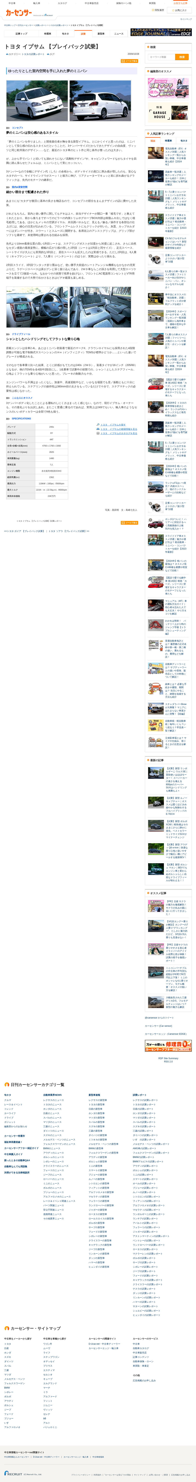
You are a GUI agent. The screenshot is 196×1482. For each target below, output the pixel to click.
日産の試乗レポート (143, 1109)
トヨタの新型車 (97, 1104)
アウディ (8, 1401)
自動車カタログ (141, 1348)
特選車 (47, 33)
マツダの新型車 (97, 1117)
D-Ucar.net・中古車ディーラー (104, 1344)
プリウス (47, 1366)
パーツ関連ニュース (53, 1205)
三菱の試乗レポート (143, 1131)
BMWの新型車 (96, 1148)
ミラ (45, 1392)
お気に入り (181, 10)
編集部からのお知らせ (15, 1126)
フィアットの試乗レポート (146, 1201)
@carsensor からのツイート (159, 1017)
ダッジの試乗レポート (144, 1293)
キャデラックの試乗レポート (148, 1280)
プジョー (8, 1418)
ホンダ (7, 1352)
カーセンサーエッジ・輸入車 (103, 1348)
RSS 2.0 (168, 1061)
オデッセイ (49, 1361)
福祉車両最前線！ (13, 1142)
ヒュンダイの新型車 (99, 1267)
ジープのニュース (52, 1174)
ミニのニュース (51, 1183)
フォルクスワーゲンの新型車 (103, 1152)
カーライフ (10, 1113)
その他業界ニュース (53, 1218)
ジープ (7, 1409)
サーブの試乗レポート (144, 1262)
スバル (7, 1366)
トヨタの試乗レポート (58, 25)
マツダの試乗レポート (144, 1117)
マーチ (46, 1387)
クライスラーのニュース (56, 1166)
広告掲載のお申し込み (144, 1380)
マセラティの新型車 (99, 1196)
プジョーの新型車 (98, 1174)
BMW (7, 1387)
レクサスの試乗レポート (145, 1100)
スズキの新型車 (97, 1126)
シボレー (8, 1392)
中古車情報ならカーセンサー (16, 1457)
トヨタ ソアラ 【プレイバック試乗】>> (68, 531)
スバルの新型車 (97, 1122)
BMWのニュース (51, 1148)
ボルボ (7, 1396)
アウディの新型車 (98, 1157)
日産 (6, 1348)
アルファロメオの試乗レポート (149, 1205)
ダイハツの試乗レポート (145, 1135)
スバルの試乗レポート (144, 1122)
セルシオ (47, 1374)
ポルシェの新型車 (98, 1161)
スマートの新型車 (98, 1170)
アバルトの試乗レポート (145, 1223)
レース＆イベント (13, 1104)
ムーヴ (46, 1348)
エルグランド (50, 1383)
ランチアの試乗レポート (145, 1218)
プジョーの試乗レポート (145, 1188)
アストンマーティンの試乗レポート (151, 1236)
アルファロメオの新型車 (101, 1192)
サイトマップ (186, 19)
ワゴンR (47, 1344)
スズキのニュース (52, 1135)
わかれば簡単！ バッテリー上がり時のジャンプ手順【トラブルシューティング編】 (175, 627)
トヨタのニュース (52, 1104)
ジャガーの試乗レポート (145, 1231)
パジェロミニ (50, 1427)
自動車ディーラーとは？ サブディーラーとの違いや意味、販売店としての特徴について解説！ (175, 670)
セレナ (46, 1414)
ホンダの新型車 (97, 1113)
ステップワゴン (51, 1357)
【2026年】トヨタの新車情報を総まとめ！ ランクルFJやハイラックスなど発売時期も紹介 (176, 409)
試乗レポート (41, 25)
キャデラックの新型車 (100, 1245)
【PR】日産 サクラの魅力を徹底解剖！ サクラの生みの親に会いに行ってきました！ (176, 908)
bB (44, 1418)
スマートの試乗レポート (145, 1179)
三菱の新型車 (95, 1131)
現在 (153, 141)
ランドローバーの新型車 (101, 1205)
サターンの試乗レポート (145, 1306)
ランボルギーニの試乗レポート (149, 1214)
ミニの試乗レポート (143, 1174)
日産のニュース (51, 1113)
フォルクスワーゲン (14, 1383)
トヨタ (7, 1344)
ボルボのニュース (52, 1188)
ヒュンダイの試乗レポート (146, 1315)
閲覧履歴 (159, 10)
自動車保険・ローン (143, 1361)
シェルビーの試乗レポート (146, 1310)
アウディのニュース (53, 1152)
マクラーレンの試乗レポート (148, 1253)
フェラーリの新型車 (99, 1201)
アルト (46, 1423)
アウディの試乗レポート (145, 1166)
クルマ (7, 1100)
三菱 (6, 1370)
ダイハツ (8, 1361)
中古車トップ (10, 25)
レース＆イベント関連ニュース (59, 1201)
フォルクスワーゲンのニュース (59, 1144)
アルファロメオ (12, 1427)
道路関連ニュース (52, 1214)
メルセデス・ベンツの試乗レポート (151, 1144)
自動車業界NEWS (52, 1095)
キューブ (47, 1379)
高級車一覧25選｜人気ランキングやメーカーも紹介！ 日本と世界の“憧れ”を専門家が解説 (176, 178)
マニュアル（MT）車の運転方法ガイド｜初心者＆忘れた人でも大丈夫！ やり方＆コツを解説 (176, 607)
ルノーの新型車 (97, 1179)
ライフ (46, 1352)
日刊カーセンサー (25, 25)
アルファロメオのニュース (57, 1196)
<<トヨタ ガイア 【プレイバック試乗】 (24, 531)
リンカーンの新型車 (99, 1253)
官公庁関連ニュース (53, 1209)
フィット (47, 1401)
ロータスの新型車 (98, 1214)
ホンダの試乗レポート (144, 1113)
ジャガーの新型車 (98, 1209)
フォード (8, 1414)
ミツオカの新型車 (98, 1139)
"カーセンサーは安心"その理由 (118, 1475)
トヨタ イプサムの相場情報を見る (118, 429)
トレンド (8, 1109)
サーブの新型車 (97, 1227)
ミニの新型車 (95, 1166)
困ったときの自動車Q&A (17, 1160)
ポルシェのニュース (53, 1157)
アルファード (50, 1396)
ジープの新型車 (97, 1249)
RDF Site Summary (168, 1058)
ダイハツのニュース (53, 1131)
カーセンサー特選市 (14, 1136)
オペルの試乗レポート (144, 1183)
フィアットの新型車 (99, 1188)
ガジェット (10, 1122)
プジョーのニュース (53, 1192)
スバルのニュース (52, 1117)
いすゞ (7, 1423)
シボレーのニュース (53, 1161)
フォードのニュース (53, 1170)
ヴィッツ (47, 1409)
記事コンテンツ (141, 1357)
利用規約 (97, 1475)
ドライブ (8, 1117)
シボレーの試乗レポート (145, 1267)
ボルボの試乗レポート (144, 1258)
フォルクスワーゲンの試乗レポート (151, 1152)
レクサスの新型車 (98, 1100)
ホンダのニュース (52, 1109)
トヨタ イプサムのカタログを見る (118, 433)
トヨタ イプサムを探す (113, 424)
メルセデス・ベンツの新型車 (103, 1144)
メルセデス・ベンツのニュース (59, 1139)
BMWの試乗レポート (143, 1157)
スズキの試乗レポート (144, 1126)
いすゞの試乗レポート (144, 1139)
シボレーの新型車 (98, 1236)
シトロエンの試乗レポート (146, 1196)
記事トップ (21, 33)
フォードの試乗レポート (145, 1275)
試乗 (83, 34)
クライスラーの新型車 (100, 1240)
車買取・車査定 (141, 1366)
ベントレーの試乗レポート (146, 1240)
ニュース (118, 33)
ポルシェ (8, 1405)
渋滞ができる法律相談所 (16, 1172)
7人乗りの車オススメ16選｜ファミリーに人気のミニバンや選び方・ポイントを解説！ (176, 341)
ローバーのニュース (53, 1179)
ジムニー (47, 1405)
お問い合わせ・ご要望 (158, 1475)
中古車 (136, 1344)
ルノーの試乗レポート (144, 1192)
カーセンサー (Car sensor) (158, 1026)
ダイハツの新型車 (98, 1135)
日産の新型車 (95, 1109)
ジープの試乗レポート (144, 1271)
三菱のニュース (51, 1126)
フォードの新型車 (98, 1231)
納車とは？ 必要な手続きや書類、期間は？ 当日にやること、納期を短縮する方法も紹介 (175, 690)
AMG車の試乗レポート (144, 1148)
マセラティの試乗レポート (146, 1209)
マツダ (7, 1374)
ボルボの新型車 (97, 1223)
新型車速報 (94, 1095)
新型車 (101, 33)
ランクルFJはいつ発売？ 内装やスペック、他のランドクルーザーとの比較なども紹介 (175, 489)
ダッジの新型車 (97, 1258)
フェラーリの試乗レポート (146, 1227)
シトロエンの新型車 (99, 1183)
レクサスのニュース (53, 1100)
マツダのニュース (52, 1122)
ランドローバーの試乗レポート (149, 1245)
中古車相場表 (98, 1457)
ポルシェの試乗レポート (145, 1170)
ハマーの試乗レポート (144, 1302)
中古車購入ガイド (13, 1154)
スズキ (7, 1357)
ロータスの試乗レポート (145, 1249)
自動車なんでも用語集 (15, 1166)
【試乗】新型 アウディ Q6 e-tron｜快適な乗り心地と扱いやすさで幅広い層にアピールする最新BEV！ (177, 851)
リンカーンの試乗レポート (146, 1297)
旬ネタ (65, 33)
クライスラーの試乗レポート (148, 1284)
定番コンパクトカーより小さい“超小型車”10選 (175, 258)
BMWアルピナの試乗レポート (148, 1161)
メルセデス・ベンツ (14, 1379)
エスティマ (49, 1370)
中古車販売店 (140, 1352)
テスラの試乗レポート (144, 1288)
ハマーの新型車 (97, 1262)
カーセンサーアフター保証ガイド (21, 1148)
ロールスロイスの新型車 (101, 1218)
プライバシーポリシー (80, 1475)
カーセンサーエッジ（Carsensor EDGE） (166, 1034)
